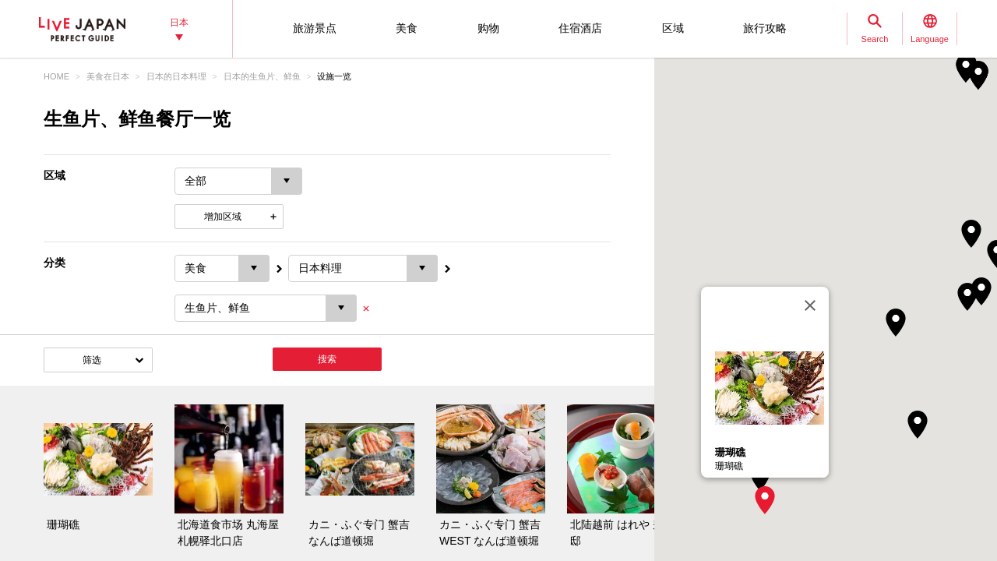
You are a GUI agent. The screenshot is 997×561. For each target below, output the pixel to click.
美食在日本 (107, 76)
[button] (765, 500)
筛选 (92, 360)
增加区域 (222, 216)
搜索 (327, 359)
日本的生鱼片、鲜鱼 (262, 76)
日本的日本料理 (176, 76)
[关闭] (810, 305)
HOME (56, 76)
